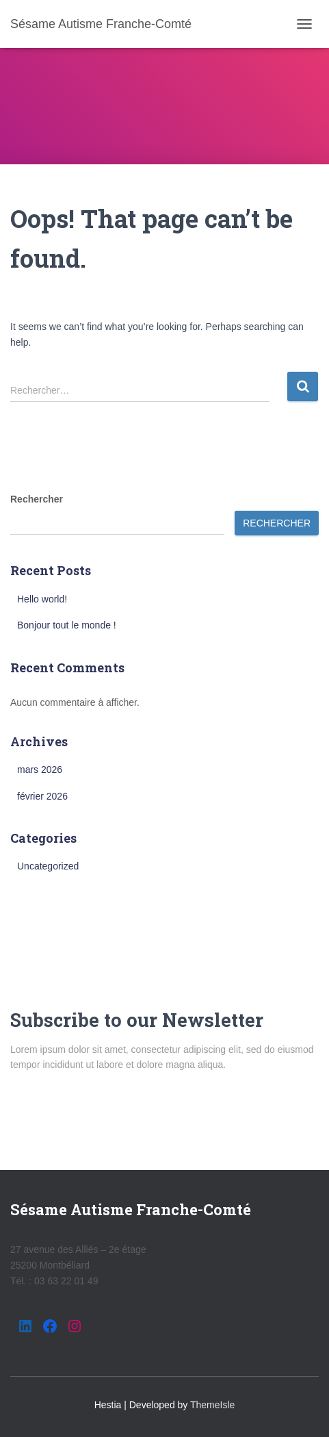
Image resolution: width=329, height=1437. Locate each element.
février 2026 (42, 796)
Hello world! (42, 599)
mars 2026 (39, 769)
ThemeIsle (212, 1404)
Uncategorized (48, 866)
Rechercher (36, 499)
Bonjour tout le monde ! (66, 625)
